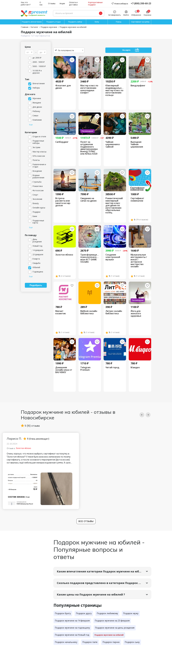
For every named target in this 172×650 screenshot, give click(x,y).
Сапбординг (61, 142)
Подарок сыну (132, 642)
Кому (97, 22)
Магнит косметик (60, 312)
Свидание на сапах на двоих (88, 199)
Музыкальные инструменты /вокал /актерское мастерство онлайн (139, 261)
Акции (62, 3)
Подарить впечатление (32, 22)
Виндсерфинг (138, 85)
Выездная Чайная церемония (137, 144)
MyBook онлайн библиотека (88, 312)
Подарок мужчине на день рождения (114, 627)
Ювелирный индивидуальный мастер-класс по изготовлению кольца (114, 90)
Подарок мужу (130, 613)
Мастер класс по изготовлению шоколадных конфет (89, 89)
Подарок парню (111, 642)
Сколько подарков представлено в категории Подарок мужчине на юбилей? (104, 583)
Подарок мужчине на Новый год (72, 634)
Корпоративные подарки (95, 3)
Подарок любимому (107, 613)
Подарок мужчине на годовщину (72, 627)
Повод (118, 22)
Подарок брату (63, 613)
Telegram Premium (85, 368)
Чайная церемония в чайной (112, 144)
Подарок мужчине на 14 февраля (72, 620)
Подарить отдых (53, 22)
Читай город (112, 367)
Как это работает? (26, 3)
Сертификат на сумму (140, 22)
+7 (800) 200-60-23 (141, 3)
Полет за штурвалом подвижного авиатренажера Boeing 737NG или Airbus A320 (89, 148)
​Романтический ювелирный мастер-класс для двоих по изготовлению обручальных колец (114, 205)
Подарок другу (84, 613)
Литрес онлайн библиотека (113, 312)
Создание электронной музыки (112, 257)
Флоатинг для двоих (63, 86)
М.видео (135, 367)
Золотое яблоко (64, 255)
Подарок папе (89, 642)
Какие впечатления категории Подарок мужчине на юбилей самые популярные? (104, 571)
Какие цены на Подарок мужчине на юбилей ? (91, 594)
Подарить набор (75, 22)
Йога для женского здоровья (136, 313)
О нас (41, 3)
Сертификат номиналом (137, 199)
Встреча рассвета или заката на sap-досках (63, 202)
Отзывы (51, 3)
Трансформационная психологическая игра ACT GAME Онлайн (89, 258)
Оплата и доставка (73, 3)
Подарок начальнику (66, 642)
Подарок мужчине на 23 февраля (112, 620)
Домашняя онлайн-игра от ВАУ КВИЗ (63, 369)
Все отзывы (86, 521)
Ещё (31, 125)
